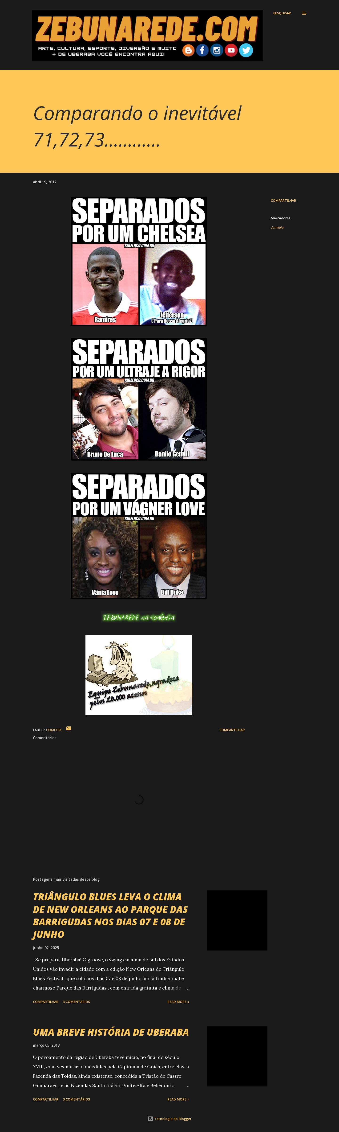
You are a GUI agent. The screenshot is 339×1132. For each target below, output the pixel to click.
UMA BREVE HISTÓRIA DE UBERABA (111, 1032)
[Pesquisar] (282, 13)
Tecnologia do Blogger (169, 1118)
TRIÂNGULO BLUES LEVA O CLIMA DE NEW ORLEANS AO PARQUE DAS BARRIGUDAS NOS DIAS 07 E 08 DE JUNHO (110, 915)
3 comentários (76, 1001)
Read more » (178, 1001)
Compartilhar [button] (283, 200)
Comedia (277, 227)
